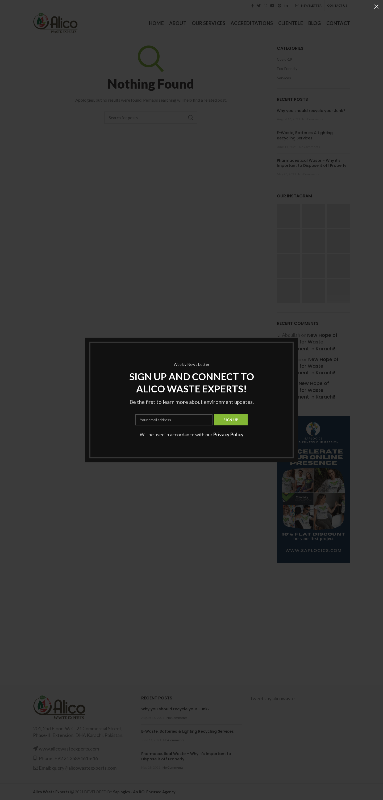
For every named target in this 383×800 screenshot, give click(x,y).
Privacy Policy (228, 434)
